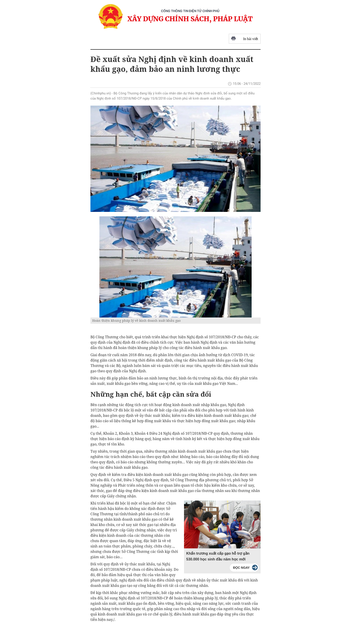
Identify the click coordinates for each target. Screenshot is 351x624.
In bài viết (244, 38)
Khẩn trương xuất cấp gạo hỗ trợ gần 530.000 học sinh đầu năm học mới (217, 556)
